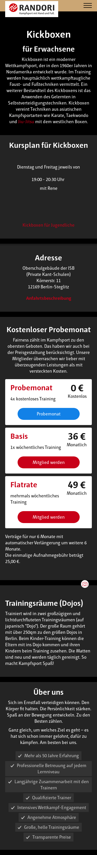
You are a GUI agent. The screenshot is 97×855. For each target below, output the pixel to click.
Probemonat (49, 414)
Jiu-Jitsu (26, 121)
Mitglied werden (49, 462)
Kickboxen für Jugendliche (48, 225)
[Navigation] (88, 6)
